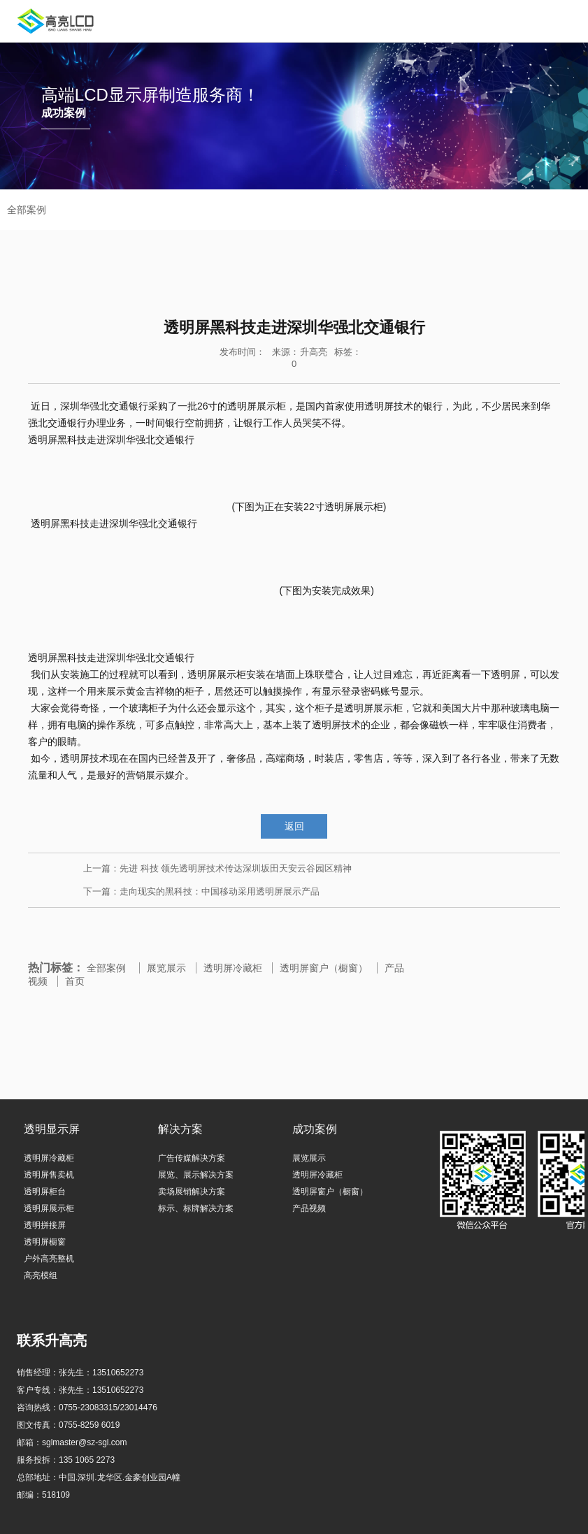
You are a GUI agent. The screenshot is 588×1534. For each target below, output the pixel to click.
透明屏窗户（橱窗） (324, 968)
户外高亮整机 (49, 1259)
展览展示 (166, 968)
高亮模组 (40, 1275)
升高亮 (313, 352)
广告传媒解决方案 (191, 1158)
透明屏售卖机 (49, 1175)
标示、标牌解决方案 (196, 1208)
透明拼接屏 (45, 1225)
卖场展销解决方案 (191, 1191)
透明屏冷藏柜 (232, 968)
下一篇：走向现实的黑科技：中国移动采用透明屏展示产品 (201, 891)
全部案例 (106, 968)
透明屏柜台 (45, 1191)
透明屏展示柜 (49, 1208)
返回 (294, 826)
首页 (75, 981)
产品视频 (309, 1208)
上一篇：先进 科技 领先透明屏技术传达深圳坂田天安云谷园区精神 (217, 868)
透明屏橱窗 (45, 1242)
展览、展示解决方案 (196, 1175)
